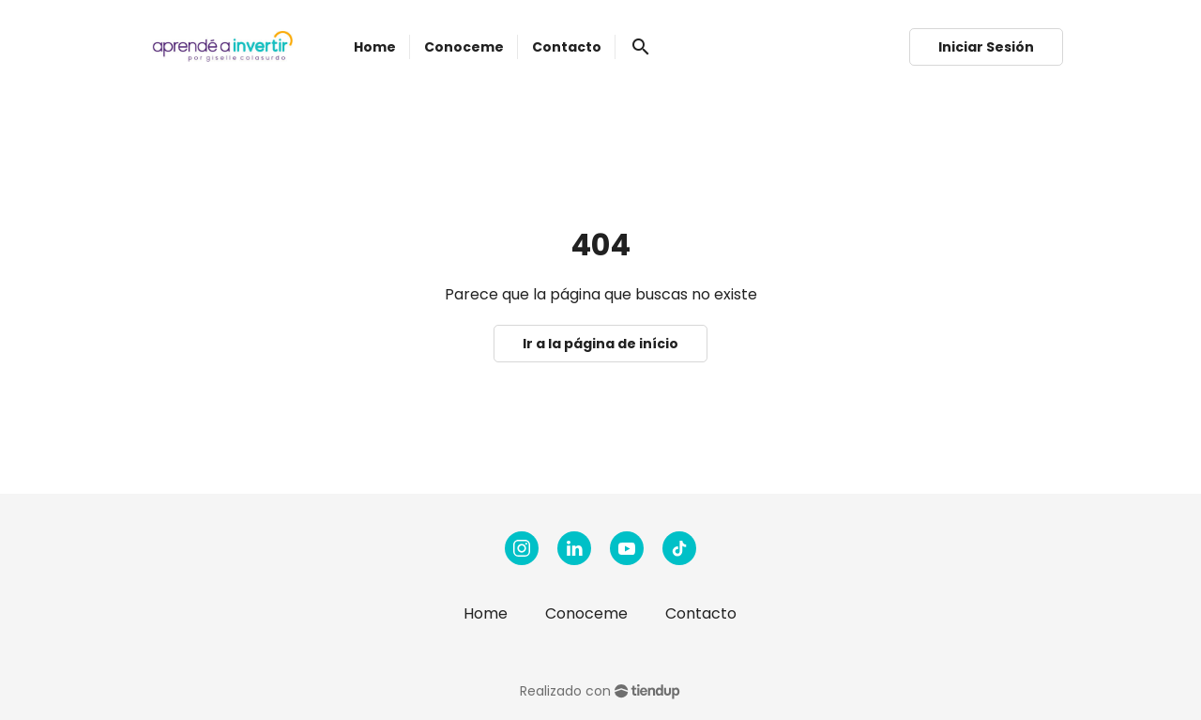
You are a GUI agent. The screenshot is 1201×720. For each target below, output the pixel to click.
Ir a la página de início (600, 343)
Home (486, 613)
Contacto (701, 613)
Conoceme (586, 613)
